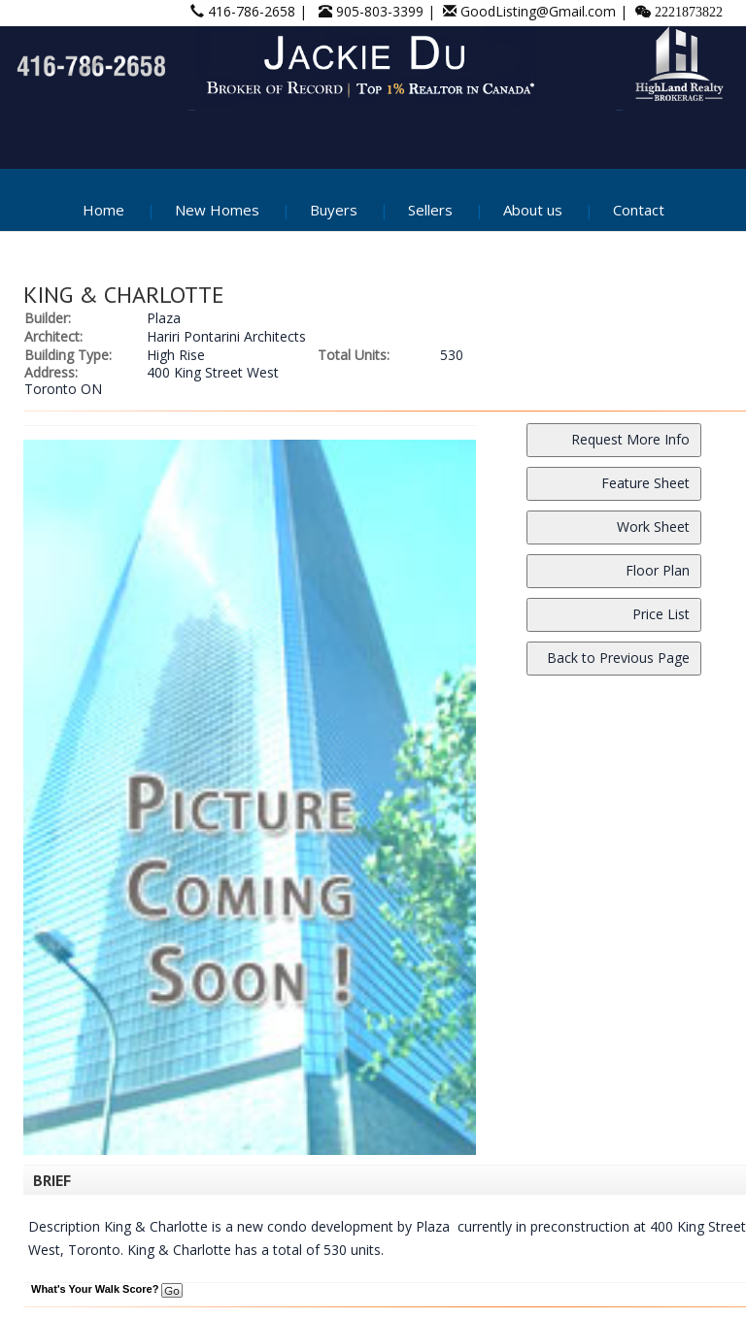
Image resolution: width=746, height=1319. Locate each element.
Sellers (430, 209)
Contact (638, 209)
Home (103, 209)
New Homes (217, 209)
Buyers (333, 209)
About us (532, 209)
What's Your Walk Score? (107, 1289)
